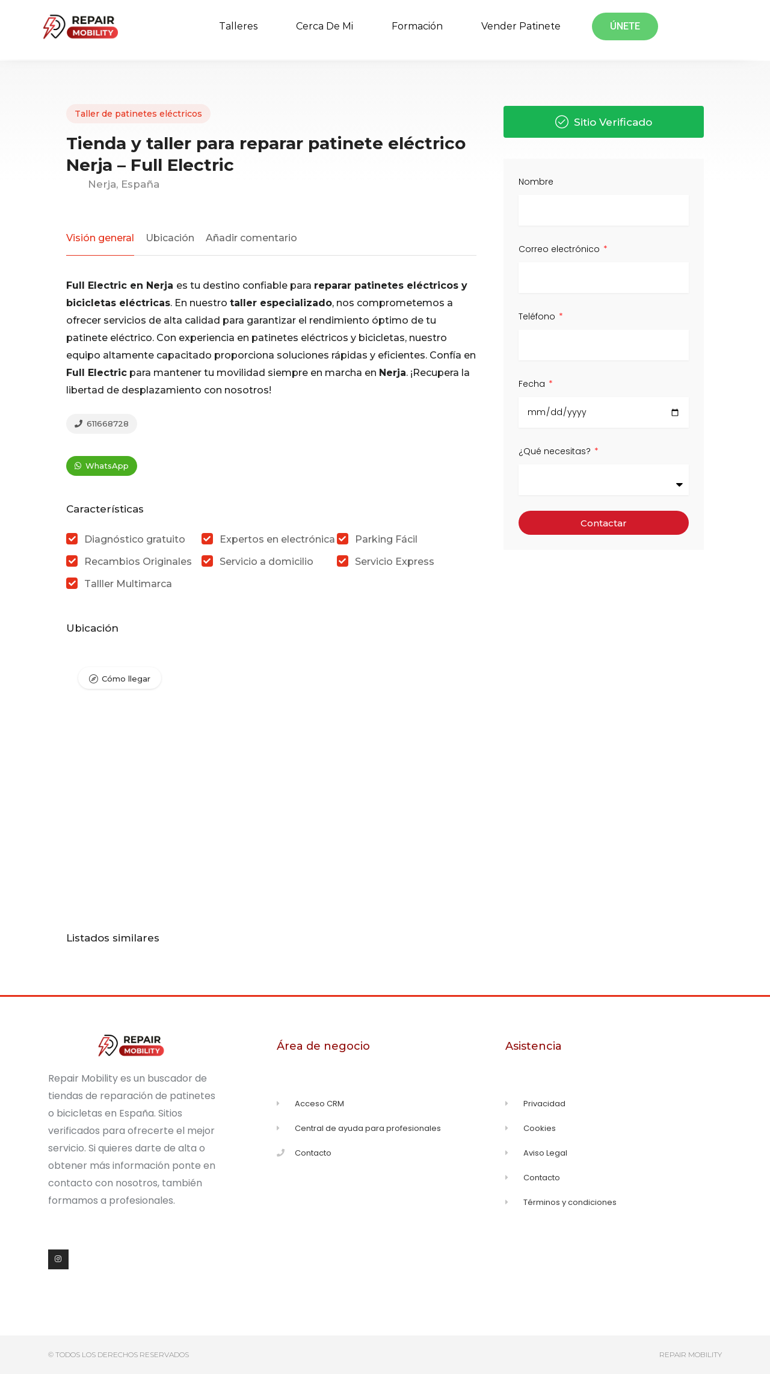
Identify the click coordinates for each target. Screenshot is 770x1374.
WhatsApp (102, 465)
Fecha (533, 384)
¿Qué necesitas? (556, 451)
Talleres (238, 26)
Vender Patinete (521, 26)
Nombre (536, 182)
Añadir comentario (251, 238)
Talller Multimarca (128, 584)
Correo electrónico (560, 249)
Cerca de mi (324, 26)
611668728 (102, 423)
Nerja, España (112, 183)
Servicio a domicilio (266, 561)
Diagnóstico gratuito (134, 539)
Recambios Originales (138, 561)
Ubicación (170, 238)
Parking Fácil (386, 539)
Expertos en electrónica (277, 539)
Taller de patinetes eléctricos (138, 113)
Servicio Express (394, 561)
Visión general (100, 238)
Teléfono (538, 316)
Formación (417, 26)
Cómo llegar (126, 678)
